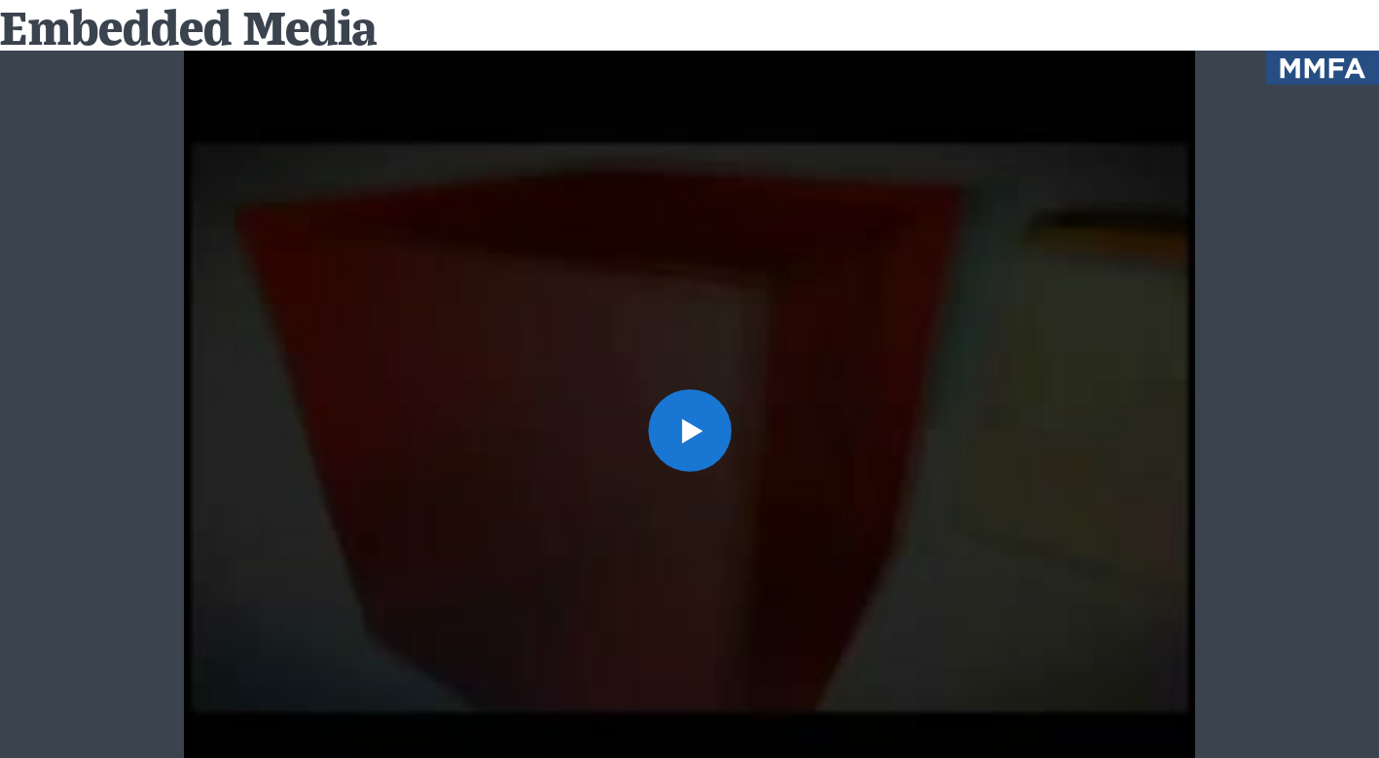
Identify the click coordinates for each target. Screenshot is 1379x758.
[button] (689, 430)
